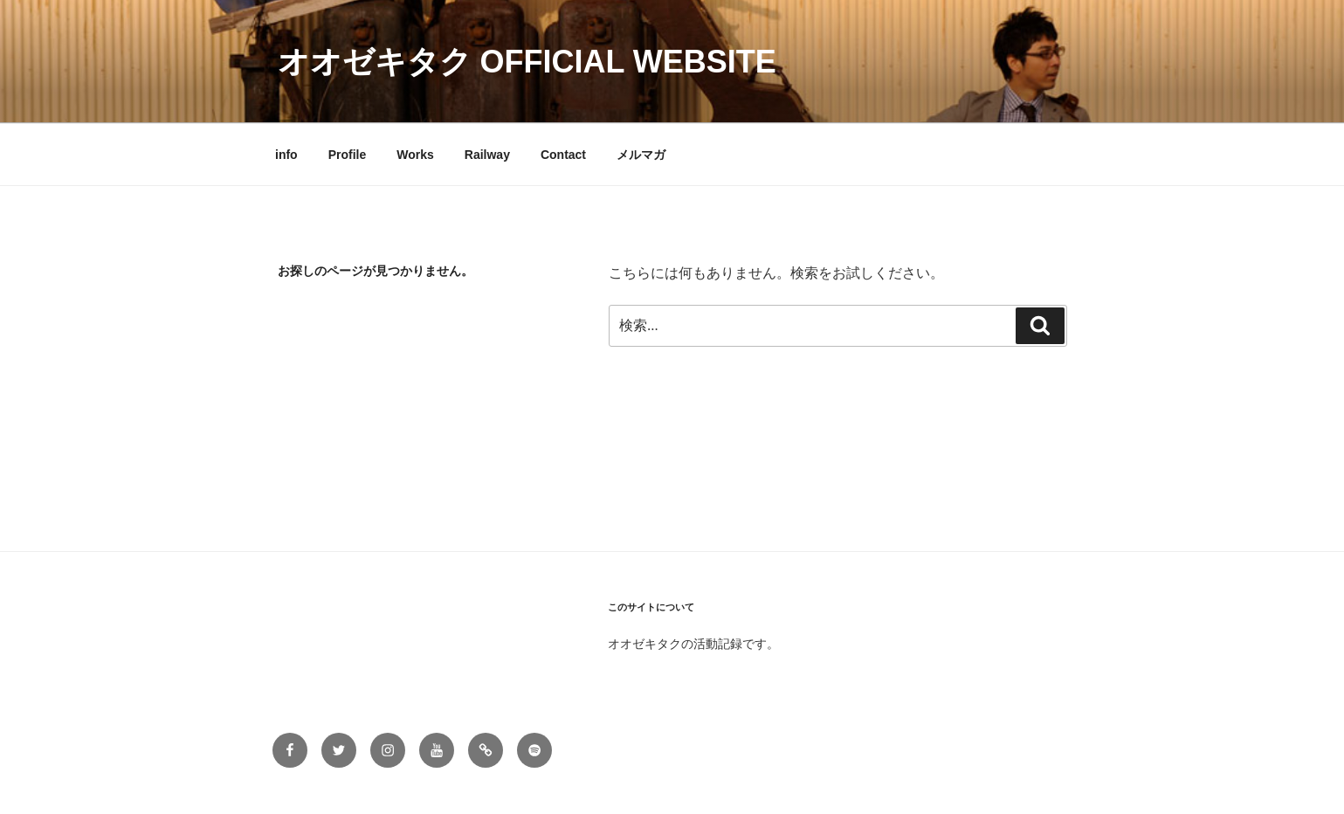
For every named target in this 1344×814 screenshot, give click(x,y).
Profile (347, 155)
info (286, 155)
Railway (487, 155)
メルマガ (641, 155)
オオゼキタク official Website (527, 61)
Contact (563, 155)
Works (415, 155)
